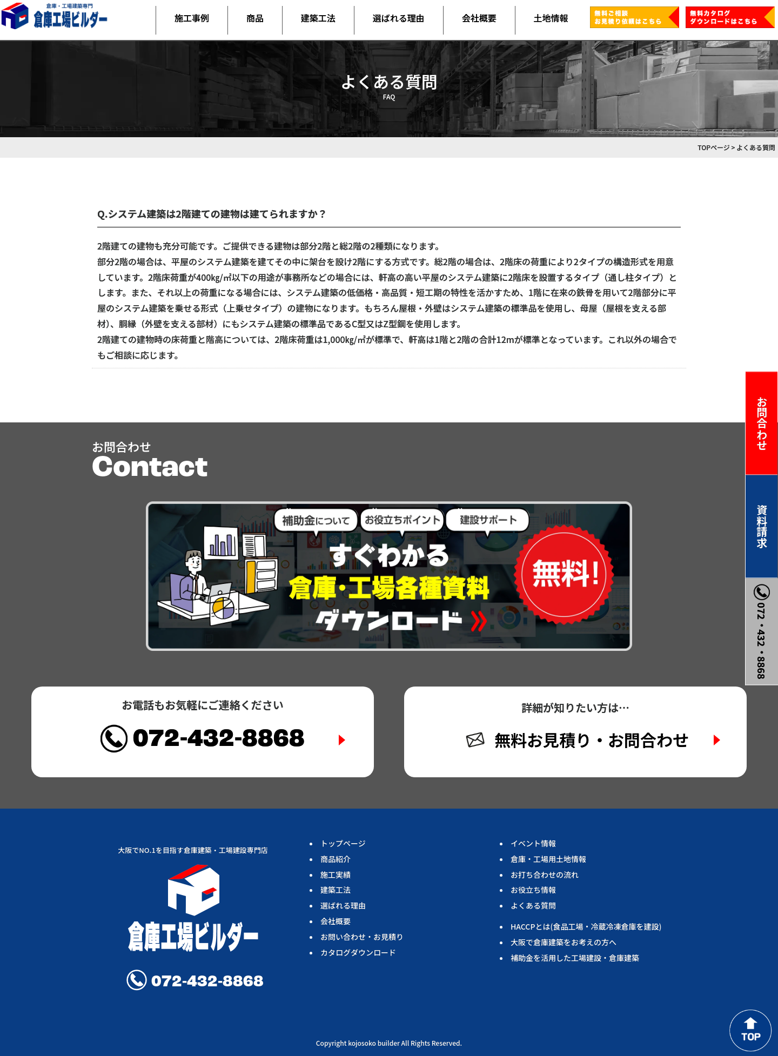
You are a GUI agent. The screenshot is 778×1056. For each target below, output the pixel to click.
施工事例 (192, 17)
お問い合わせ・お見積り (362, 936)
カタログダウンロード (358, 952)
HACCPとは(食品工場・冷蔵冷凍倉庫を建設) (586, 926)
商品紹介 (335, 858)
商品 (255, 17)
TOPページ (713, 147)
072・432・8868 (762, 631)
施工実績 (335, 874)
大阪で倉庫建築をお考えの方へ (563, 942)
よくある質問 (533, 905)
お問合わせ (762, 423)
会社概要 (479, 17)
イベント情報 (533, 843)
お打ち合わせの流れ (545, 874)
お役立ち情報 (533, 889)
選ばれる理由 (399, 17)
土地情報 (551, 17)
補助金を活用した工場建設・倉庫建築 (575, 957)
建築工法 (318, 17)
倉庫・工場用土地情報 (548, 858)
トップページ (343, 843)
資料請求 (762, 526)
